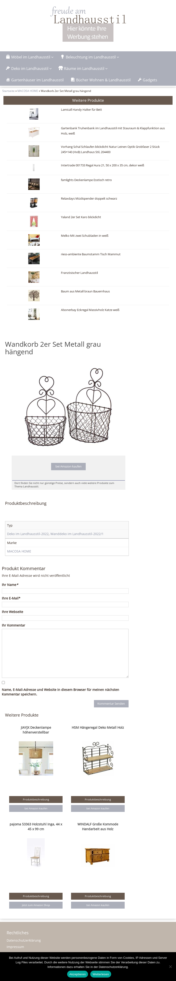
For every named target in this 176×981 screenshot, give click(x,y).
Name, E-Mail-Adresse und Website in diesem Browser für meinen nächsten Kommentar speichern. (60, 691)
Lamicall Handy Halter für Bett (81, 110)
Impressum (15, 947)
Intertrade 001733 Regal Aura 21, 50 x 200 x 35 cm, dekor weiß (102, 165)
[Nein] (170, 966)
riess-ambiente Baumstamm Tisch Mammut (91, 254)
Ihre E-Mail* (11, 598)
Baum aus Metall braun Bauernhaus (85, 291)
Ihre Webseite (12, 612)
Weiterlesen (101, 974)
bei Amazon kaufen (68, 466)
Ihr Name (10, 585)
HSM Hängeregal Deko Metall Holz (98, 727)
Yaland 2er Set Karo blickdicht (81, 217)
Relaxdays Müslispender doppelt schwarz (89, 199)
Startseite (8, 91)
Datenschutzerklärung (24, 940)
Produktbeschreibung (36, 799)
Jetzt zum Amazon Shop (36, 905)
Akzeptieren (77, 974)
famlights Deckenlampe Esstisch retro (86, 180)
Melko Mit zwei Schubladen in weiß (84, 236)
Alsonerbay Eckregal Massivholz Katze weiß (90, 310)
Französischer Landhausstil (79, 273)
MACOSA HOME (27, 91)
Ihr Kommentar (13, 625)
